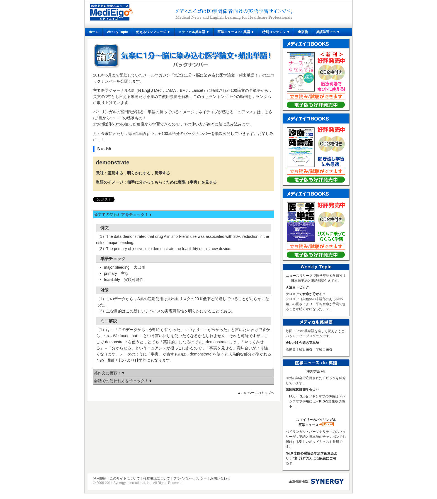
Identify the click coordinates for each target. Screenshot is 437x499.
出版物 (303, 32)
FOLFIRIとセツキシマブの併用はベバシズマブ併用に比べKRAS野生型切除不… (317, 401)
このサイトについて (125, 478)
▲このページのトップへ (255, 393)
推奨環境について (156, 478)
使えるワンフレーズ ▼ (153, 32)
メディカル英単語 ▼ (193, 32)
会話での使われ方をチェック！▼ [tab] (123, 381)
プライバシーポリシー (190, 478)
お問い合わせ (220, 478)
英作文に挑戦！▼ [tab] (109, 373)
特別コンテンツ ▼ (276, 32)
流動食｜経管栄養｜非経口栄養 (309, 349)
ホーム (94, 32)
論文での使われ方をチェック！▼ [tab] (123, 214)
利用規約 (99, 478)
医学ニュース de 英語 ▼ (235, 32)
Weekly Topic (117, 32)
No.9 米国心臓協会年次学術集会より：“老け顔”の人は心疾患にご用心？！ (311, 458)
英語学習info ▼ (328, 32)
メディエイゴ (111, 12)
